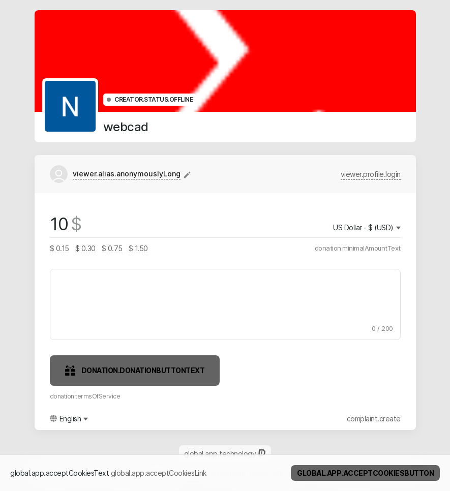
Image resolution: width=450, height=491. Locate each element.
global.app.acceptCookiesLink (158, 473)
